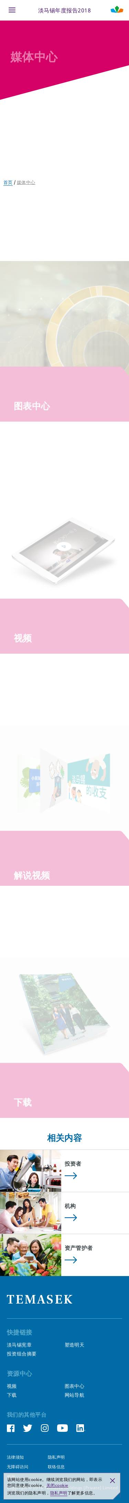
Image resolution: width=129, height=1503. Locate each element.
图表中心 (75, 1386)
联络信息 (56, 1466)
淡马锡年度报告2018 (64, 10)
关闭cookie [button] (57, 1485)
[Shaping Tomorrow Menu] (117, 10)
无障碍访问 (17, 1466)
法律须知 (15, 1457)
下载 (12, 1395)
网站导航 (75, 1395)
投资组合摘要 (22, 1354)
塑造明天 (75, 1345)
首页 (8, 182)
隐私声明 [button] (58, 1493)
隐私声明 (56, 1457)
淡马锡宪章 (19, 1345)
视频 (12, 1386)
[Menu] (12, 10)
